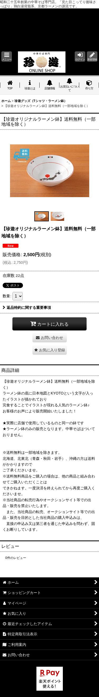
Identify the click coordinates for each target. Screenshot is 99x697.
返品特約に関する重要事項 (27, 307)
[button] (6, 56)
